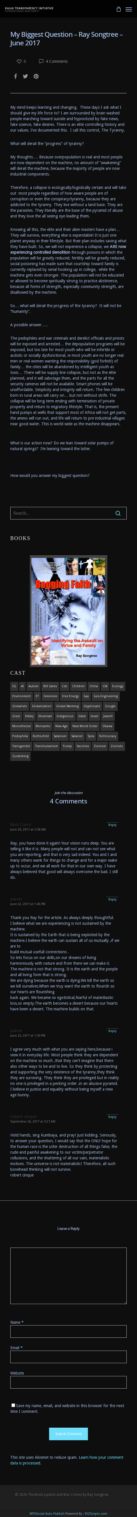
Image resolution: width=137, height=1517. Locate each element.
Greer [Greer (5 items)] (16, 716)
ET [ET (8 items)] (37, 696)
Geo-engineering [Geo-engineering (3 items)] (106, 696)
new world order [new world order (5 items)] (85, 726)
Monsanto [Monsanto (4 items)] (43, 726)
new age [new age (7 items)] (61, 726)
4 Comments (53, 61)
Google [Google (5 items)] (110, 706)
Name (17, 1322)
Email (16, 1347)
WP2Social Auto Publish (47, 1514)
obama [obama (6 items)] (107, 726)
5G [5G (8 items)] (14, 686)
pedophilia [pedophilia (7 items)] (20, 736)
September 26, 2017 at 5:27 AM (32, 1121)
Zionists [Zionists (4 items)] (117, 746)
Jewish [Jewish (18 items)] (108, 716)
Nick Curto (20, 824)
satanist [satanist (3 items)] (77, 736)
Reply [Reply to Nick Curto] (112, 825)
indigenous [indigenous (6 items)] (65, 716)
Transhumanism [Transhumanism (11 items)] (46, 746)
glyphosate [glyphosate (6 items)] (92, 706)
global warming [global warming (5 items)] (67, 706)
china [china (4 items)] (94, 686)
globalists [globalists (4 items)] (19, 706)
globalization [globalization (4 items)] (41, 706)
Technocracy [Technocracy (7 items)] (107, 736)
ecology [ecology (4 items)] (117, 686)
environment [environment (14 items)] (21, 696)
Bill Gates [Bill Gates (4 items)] (50, 686)
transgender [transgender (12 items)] (21, 746)
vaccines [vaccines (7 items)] (83, 746)
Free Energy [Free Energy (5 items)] (70, 696)
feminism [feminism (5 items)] (50, 696)
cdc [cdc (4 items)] (64, 686)
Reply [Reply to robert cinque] (112, 1117)
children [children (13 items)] (78, 686)
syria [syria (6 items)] (91, 736)
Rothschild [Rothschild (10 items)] (41, 736)
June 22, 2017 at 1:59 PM (27, 1035)
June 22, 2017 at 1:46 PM (27, 904)
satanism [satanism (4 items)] (60, 736)
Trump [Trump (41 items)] (67, 746)
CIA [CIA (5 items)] (105, 686)
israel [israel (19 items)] (94, 716)
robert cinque (23, 1116)
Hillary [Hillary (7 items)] (29, 716)
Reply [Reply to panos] (112, 899)
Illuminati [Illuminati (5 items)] (45, 716)
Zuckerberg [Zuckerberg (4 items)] (20, 756)
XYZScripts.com (96, 1514)
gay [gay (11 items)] (86, 696)
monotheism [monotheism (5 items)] (21, 726)
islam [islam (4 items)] (82, 716)
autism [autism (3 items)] (34, 686)
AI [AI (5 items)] (22, 686)
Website (17, 1373)
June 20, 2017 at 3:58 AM (28, 829)
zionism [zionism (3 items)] (100, 746)
